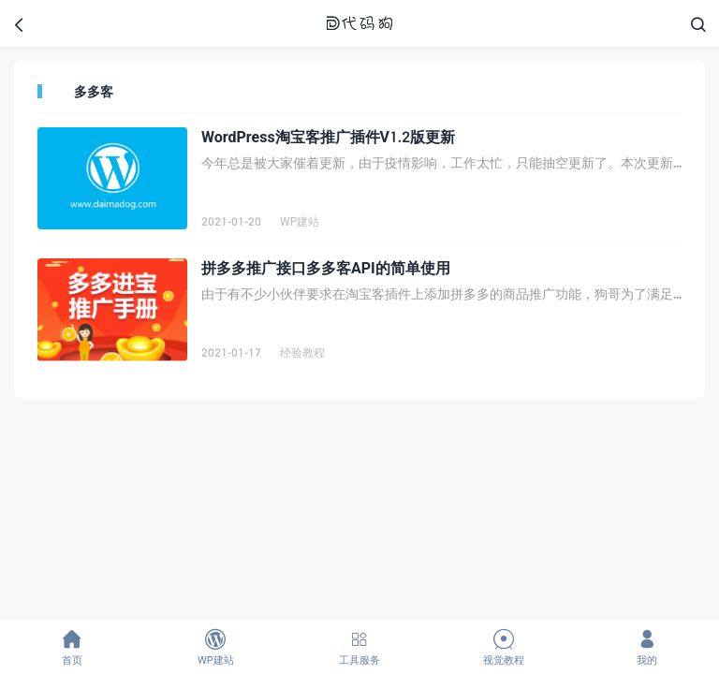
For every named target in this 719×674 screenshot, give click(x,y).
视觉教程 (504, 647)
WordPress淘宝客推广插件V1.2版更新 (328, 136)
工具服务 (359, 647)
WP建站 (299, 221)
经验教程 (302, 352)
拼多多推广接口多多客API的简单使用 (325, 267)
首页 (72, 647)
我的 (647, 647)
